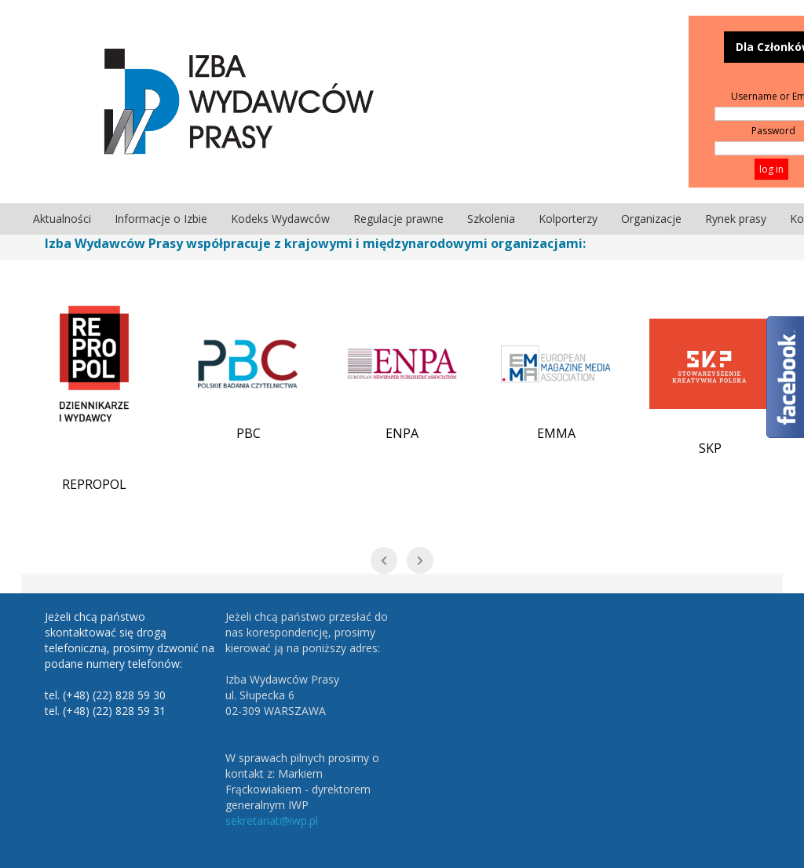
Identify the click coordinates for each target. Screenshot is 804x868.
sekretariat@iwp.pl (271, 820)
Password (773, 130)
